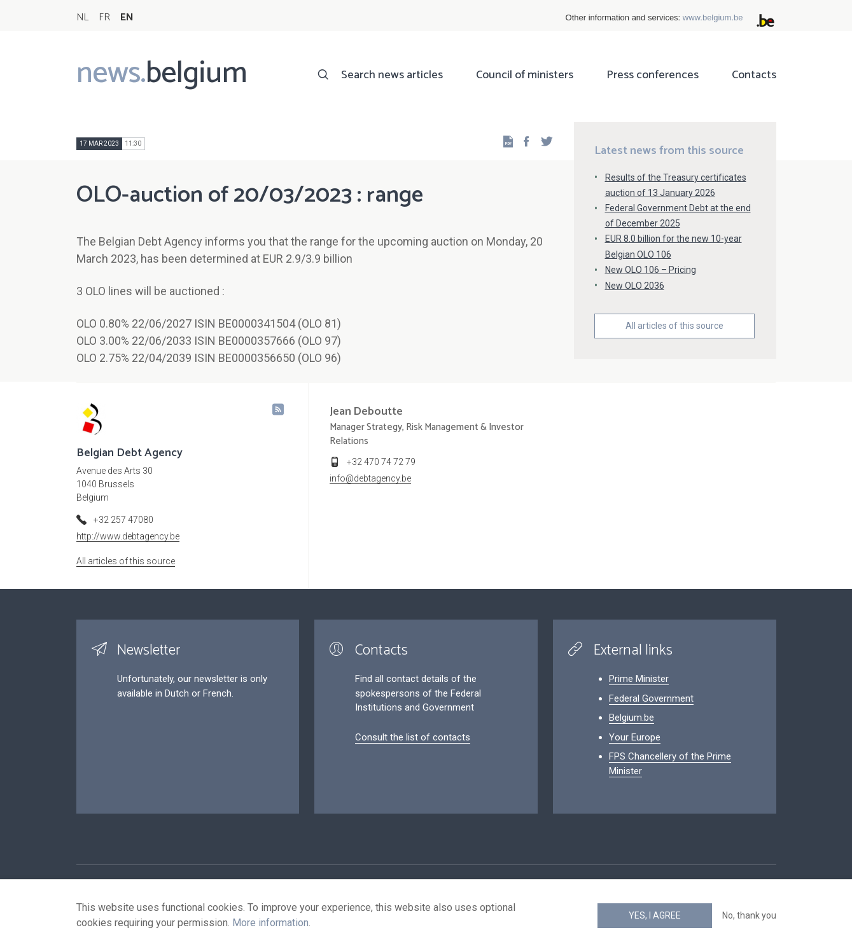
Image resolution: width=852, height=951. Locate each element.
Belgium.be (631, 717)
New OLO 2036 (634, 286)
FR (104, 17)
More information (270, 923)
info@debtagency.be (370, 478)
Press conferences (652, 75)
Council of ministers (524, 75)
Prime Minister (639, 678)
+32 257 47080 (123, 520)
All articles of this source (674, 326)
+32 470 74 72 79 (381, 462)
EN (127, 17)
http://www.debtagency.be (127, 536)
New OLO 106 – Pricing (650, 270)
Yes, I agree (655, 915)
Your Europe (634, 737)
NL (82, 17)
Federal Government (651, 698)
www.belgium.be (713, 17)
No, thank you (749, 915)
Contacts (754, 75)
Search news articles (392, 75)
